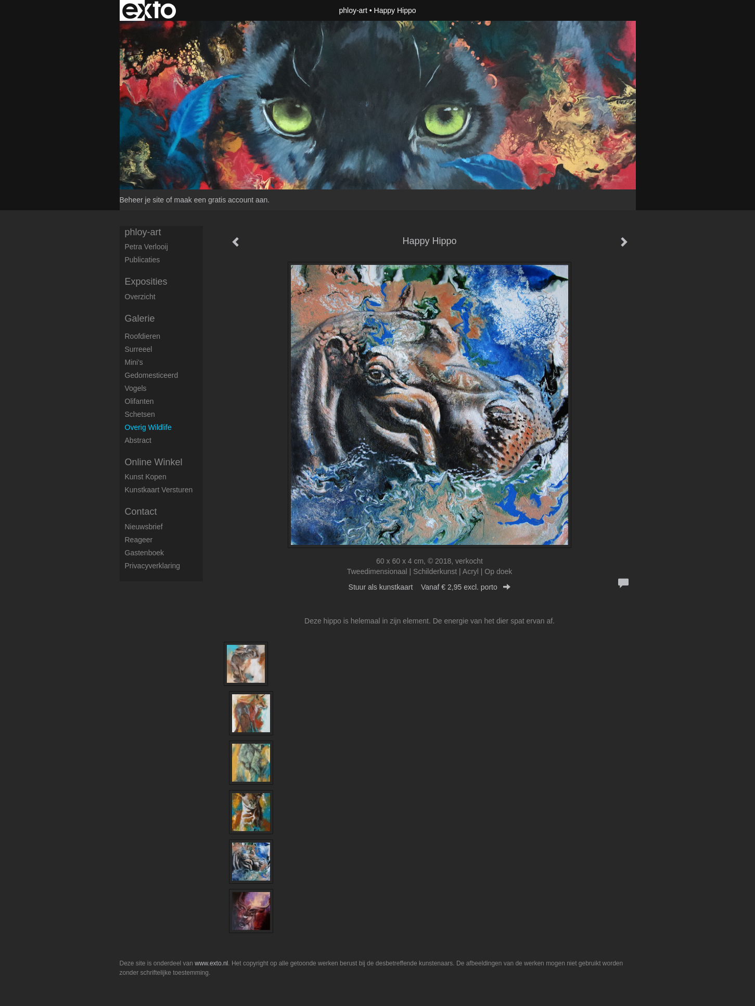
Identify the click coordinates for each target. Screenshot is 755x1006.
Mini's (134, 362)
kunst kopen (146, 477)
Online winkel (154, 462)
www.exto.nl (211, 963)
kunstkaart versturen (159, 490)
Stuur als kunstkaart (430, 587)
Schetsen (140, 414)
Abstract (138, 440)
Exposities (146, 281)
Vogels (136, 388)
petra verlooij (146, 247)
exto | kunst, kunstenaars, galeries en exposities (149, 10)
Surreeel (138, 349)
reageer (139, 540)
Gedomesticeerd (151, 375)
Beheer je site (142, 200)
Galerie (140, 318)
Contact (141, 511)
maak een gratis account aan (221, 200)
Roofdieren (143, 336)
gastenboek (144, 553)
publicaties (142, 260)
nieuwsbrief (144, 527)
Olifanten (139, 401)
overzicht (140, 296)
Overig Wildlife (148, 427)
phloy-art (353, 10)
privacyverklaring (153, 566)
